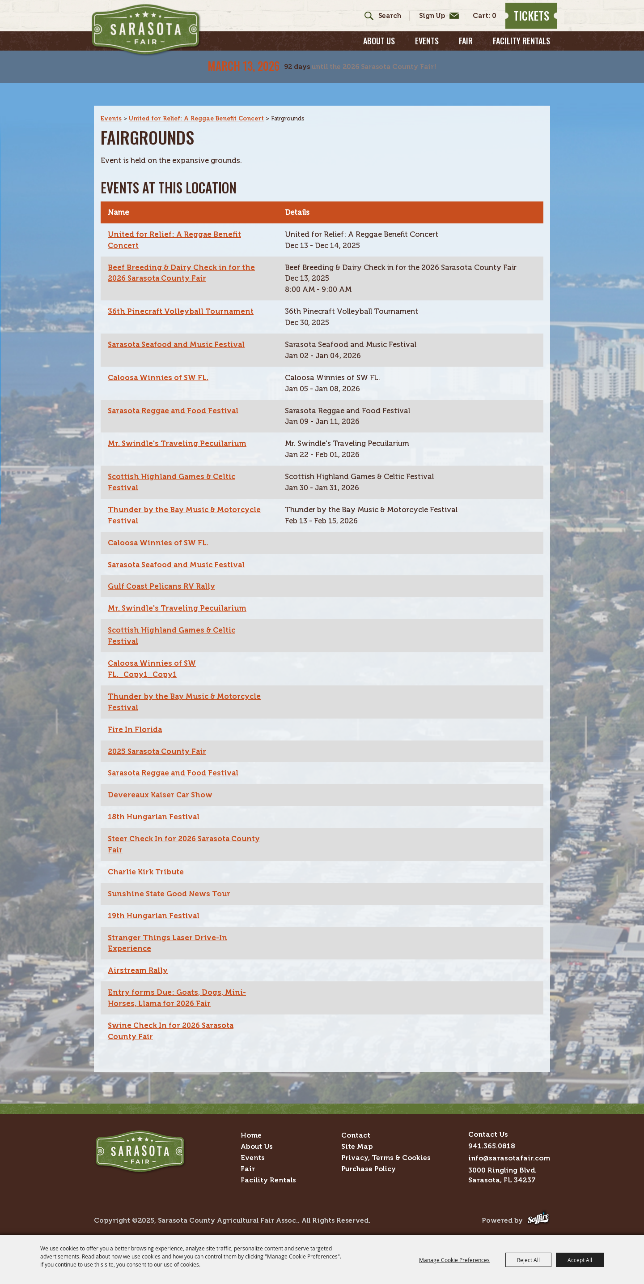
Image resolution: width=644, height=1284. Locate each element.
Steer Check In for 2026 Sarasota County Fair (172, 838)
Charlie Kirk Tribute (148, 866)
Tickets (524, 21)
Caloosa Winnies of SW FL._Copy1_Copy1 (153, 660)
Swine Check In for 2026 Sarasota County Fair (174, 1028)
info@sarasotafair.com (509, 1155)
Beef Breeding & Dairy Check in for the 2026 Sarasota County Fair (184, 258)
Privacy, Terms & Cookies (386, 1155)
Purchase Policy (368, 1166)
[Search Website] (382, 21)
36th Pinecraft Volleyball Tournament (183, 297)
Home (251, 1132)
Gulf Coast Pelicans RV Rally (164, 576)
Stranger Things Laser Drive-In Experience (169, 938)
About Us (379, 51)
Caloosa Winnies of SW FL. (160, 364)
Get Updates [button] (430, 21)
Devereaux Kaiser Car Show (162, 788)
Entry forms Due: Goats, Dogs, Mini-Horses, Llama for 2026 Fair (179, 994)
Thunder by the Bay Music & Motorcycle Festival (164, 504)
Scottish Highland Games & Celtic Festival (174, 471)
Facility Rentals (521, 51)
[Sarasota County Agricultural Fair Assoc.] (162, 36)
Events (427, 51)
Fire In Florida (136, 721)
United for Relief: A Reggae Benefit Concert (199, 102)
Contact (355, 1132)
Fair (466, 51)
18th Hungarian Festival (155, 810)
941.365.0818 (491, 1143)
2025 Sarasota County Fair (160, 744)
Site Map (357, 1143)
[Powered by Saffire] (538, 1218)
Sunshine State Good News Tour (171, 888)
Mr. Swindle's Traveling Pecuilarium (179, 431)
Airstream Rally (138, 966)
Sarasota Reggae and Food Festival (175, 398)
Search (359, 21)
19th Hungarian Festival (155, 910)
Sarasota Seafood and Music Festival (179, 330)
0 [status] (487, 21)
